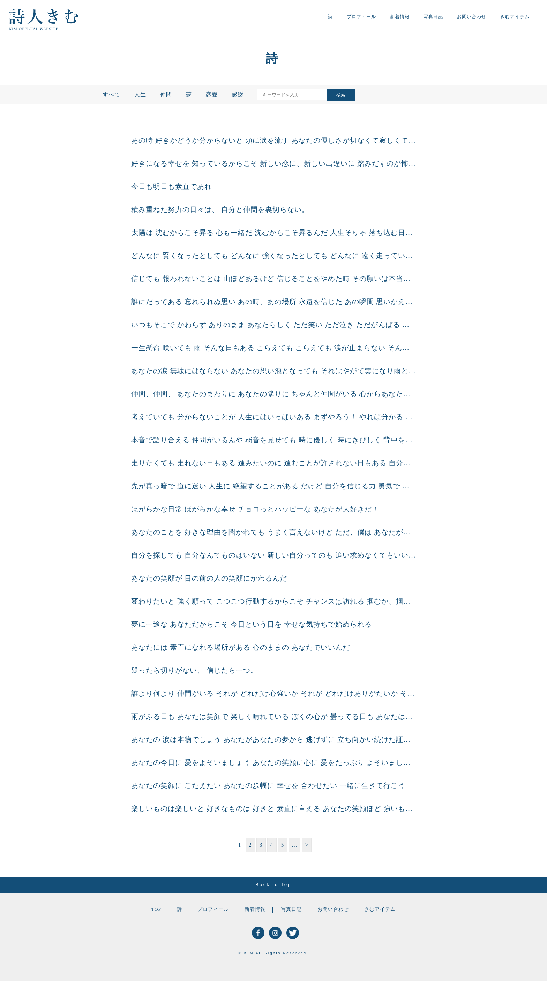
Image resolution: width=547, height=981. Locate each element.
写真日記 (433, 16)
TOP (156, 909)
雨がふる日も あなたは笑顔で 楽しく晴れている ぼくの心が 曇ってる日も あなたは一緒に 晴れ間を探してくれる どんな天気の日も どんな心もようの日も (273, 716)
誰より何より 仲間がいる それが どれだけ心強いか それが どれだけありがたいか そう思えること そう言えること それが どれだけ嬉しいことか (273, 693)
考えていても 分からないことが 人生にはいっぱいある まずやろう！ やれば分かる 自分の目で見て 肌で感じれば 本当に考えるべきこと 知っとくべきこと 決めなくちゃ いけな (273, 417)
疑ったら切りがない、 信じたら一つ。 (194, 670)
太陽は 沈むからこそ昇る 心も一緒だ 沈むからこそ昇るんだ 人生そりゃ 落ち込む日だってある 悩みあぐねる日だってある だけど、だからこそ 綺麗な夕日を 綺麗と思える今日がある (273, 232)
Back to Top (273, 884)
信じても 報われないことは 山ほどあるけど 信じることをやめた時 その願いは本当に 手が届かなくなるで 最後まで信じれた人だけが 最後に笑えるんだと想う (273, 278)
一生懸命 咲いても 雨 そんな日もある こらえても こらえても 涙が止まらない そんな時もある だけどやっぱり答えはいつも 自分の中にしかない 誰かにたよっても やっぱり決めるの (273, 348)
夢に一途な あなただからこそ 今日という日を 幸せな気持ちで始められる (251, 624)
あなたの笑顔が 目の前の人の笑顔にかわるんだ (209, 578)
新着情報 (400, 16)
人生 (140, 94)
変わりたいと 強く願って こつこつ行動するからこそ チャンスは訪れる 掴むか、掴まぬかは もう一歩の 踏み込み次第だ (273, 601)
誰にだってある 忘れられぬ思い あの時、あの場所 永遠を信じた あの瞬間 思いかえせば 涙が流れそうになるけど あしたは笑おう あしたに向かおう (273, 301)
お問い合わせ (471, 16)
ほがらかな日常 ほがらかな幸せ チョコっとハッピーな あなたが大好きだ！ (255, 509)
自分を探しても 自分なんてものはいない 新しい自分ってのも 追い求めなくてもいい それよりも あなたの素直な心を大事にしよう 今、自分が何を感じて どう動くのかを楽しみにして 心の (273, 555)
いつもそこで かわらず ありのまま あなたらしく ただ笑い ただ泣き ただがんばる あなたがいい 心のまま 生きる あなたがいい (273, 325)
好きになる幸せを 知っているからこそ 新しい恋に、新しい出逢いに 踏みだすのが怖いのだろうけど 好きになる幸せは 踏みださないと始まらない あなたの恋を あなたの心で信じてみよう (273, 163)
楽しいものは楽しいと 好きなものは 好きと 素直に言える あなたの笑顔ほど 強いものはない (273, 808)
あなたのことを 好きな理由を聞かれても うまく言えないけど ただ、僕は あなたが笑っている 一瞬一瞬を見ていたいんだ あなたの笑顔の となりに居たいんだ (273, 532)
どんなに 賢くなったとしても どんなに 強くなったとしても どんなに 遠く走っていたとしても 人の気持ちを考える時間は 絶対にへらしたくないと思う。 (273, 255)
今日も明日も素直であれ (171, 186)
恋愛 (212, 94)
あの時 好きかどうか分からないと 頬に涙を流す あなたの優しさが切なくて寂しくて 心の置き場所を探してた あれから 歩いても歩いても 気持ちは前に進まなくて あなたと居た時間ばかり (273, 140)
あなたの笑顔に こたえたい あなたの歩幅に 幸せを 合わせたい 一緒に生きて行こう (268, 785)
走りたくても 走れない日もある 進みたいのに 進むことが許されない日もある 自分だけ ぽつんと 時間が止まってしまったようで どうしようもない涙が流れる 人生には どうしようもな (273, 463)
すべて (111, 94)
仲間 (166, 94)
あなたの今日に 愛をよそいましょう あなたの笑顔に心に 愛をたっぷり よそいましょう (273, 762)
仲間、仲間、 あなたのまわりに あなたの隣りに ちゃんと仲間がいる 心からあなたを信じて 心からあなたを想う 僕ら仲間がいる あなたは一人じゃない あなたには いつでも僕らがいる (273, 394)
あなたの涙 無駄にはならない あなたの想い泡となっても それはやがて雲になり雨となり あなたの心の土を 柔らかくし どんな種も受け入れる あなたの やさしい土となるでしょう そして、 (273, 371)
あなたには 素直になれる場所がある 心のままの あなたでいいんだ (240, 647)
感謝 (237, 94)
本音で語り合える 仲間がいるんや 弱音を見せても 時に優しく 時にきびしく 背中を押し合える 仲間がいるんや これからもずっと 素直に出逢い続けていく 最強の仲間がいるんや (273, 440)
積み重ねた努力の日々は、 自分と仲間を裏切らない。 (220, 209)
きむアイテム (515, 16)
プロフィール (361, 16)
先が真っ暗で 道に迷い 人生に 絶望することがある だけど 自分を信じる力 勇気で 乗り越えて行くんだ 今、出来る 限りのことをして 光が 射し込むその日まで (273, 486)
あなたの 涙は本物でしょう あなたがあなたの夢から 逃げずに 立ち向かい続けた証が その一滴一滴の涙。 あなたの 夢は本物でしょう (273, 739)
